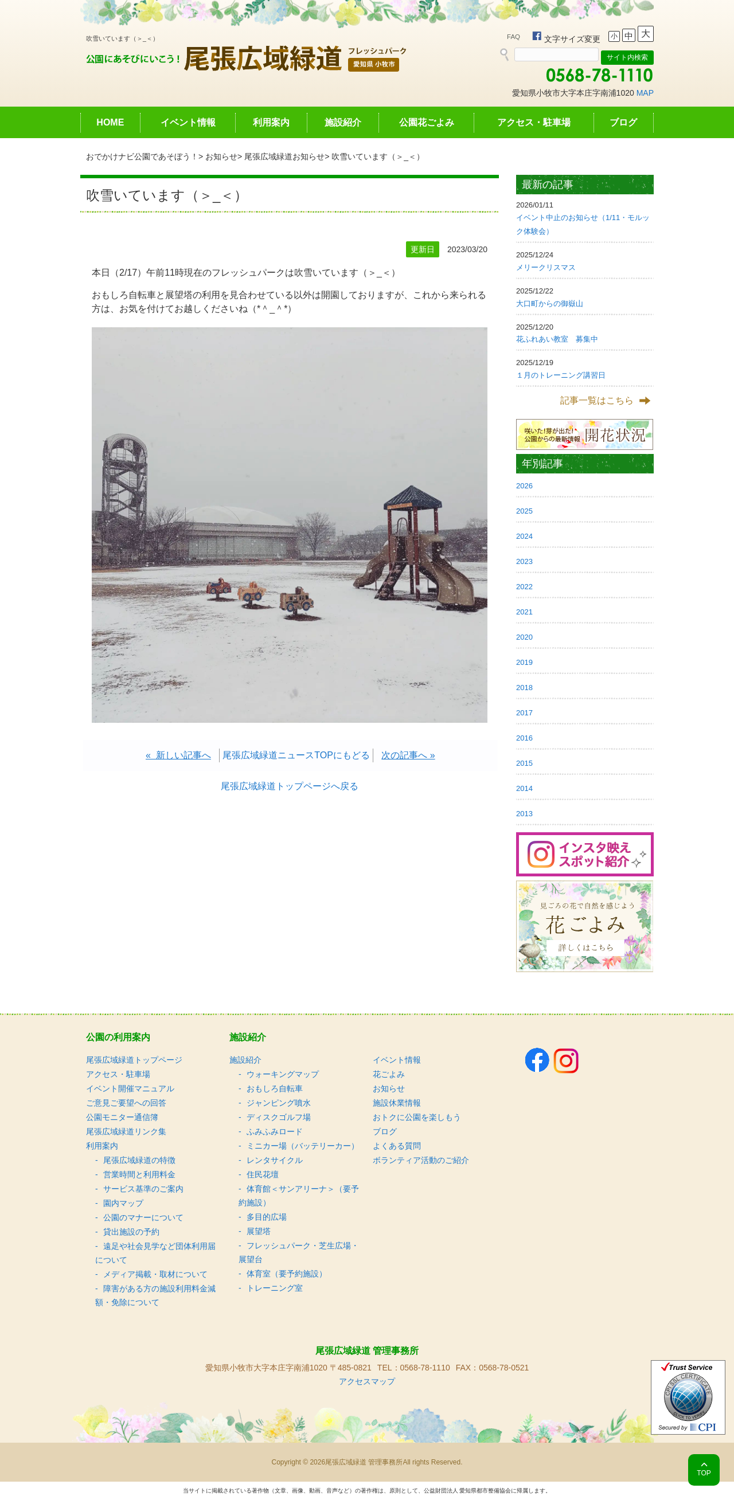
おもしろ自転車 (275, 1088)
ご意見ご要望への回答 (126, 1102)
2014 (524, 788)
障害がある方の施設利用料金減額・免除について (155, 1295)
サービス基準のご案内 (143, 1188)
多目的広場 (267, 1216)
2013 (524, 813)
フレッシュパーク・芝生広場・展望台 (299, 1252)
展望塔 (259, 1231)
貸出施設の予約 (131, 1231)
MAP (645, 92)
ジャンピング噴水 (279, 1102)
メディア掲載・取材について (155, 1274)
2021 (524, 612)
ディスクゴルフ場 (279, 1117)
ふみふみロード (275, 1131)
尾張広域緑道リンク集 (126, 1131)
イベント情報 (188, 122)
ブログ (623, 122)
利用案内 (271, 122)
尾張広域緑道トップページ (134, 1059)
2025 (524, 511)
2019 (524, 662)
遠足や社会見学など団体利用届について (155, 1252)
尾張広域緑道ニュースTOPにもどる (296, 755)
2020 (524, 637)
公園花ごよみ (426, 122)
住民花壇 (263, 1174)
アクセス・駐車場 (534, 122)
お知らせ (221, 156)
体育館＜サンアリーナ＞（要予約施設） (299, 1195)
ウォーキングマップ (283, 1074)
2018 (524, 687)
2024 (524, 536)
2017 (524, 712)
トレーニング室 (275, 1288)
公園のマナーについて (143, 1217)
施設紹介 (343, 122)
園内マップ (123, 1203)
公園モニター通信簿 (122, 1117)
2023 (524, 561)
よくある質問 (397, 1145)
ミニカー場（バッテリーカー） (303, 1145)
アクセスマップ (367, 1381)
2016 (524, 738)
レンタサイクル (275, 1160)
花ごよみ (389, 1074)
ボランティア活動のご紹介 (421, 1160)
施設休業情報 (397, 1102)
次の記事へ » (408, 755)
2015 (524, 763)
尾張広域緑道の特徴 (139, 1160)
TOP (703, 1473)
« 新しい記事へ (178, 755)
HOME (110, 122)
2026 (524, 485)
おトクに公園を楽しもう (417, 1117)
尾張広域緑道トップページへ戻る (289, 786)
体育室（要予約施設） (287, 1273)
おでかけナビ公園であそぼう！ (142, 156)
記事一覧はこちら (597, 400)
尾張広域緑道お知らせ (284, 156)
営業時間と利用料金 (139, 1174)
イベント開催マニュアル (130, 1088)
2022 (524, 586)
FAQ (513, 36)
